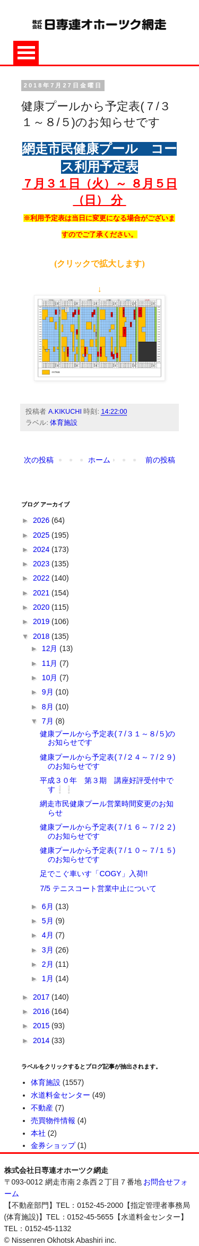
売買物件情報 (53, 1120)
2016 (42, 1011)
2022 (42, 578)
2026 (42, 520)
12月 (50, 648)
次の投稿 (39, 460)
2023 (42, 563)
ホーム (99, 460)
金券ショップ (53, 1145)
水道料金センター (60, 1095)
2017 (42, 997)
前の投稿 (160, 460)
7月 (49, 721)
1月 (49, 978)
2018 (42, 636)
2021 (42, 593)
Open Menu (26, 53)
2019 (42, 621)
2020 (42, 607)
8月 (49, 706)
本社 (38, 1133)
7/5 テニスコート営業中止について (98, 888)
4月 (49, 935)
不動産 (42, 1107)
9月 (49, 692)
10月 (50, 677)
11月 (50, 663)
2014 (42, 1040)
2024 (42, 549)
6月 (49, 906)
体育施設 (63, 422)
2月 (49, 964)
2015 (42, 1025)
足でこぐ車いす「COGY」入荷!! (94, 873)
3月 (49, 950)
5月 (49, 920)
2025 (42, 535)
